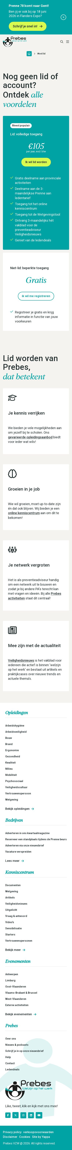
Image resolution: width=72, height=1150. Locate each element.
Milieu (9, 769)
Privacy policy (12, 1132)
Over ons (10, 1038)
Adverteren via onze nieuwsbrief (24, 845)
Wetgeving (11, 799)
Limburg (10, 980)
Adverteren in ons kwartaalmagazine (27, 833)
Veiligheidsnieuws (21, 660)
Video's (9, 922)
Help (8, 1057)
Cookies (24, 1136)
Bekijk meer (15, 950)
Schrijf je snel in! (27, 26)
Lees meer (14, 860)
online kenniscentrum (24, 513)
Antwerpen (11, 974)
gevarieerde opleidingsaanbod (30, 437)
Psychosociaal (14, 781)
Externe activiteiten (16, 1005)
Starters (10, 934)
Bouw (8, 738)
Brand (9, 744)
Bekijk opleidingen (19, 808)
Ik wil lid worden (36, 162)
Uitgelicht (11, 910)
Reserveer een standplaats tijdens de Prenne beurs (36, 839)
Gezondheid (12, 756)
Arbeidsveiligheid (16, 732)
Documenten (13, 885)
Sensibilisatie (13, 928)
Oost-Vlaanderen (15, 986)
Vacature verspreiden (18, 851)
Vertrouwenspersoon (18, 793)
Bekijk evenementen (20, 1014)
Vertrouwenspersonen (18, 940)
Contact (10, 1063)
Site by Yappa (41, 1136)
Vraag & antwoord (16, 916)
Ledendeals (12, 1069)
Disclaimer (10, 1136)
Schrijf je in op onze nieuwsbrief (24, 1051)
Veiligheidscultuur (16, 787)
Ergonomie (12, 750)
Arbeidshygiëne (14, 725)
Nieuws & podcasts (16, 1045)
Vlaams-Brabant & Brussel (21, 992)
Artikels (10, 897)
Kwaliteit (10, 762)
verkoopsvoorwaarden (38, 1132)
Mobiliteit (11, 775)
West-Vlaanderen (15, 999)
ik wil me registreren (36, 296)
